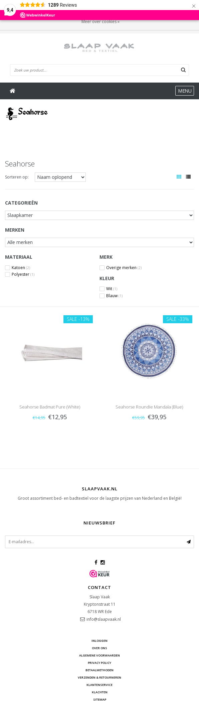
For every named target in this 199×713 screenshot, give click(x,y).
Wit (111, 288)
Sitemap (99, 699)
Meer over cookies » (100, 21)
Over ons (99, 648)
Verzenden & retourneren (99, 677)
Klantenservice (99, 685)
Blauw (114, 295)
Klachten (100, 692)
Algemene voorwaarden (99, 655)
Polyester (23, 274)
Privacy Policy (99, 663)
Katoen (21, 267)
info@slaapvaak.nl (103, 619)
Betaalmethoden (99, 670)
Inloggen (99, 640)
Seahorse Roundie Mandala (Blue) (149, 407)
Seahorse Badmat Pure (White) (49, 407)
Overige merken (124, 267)
